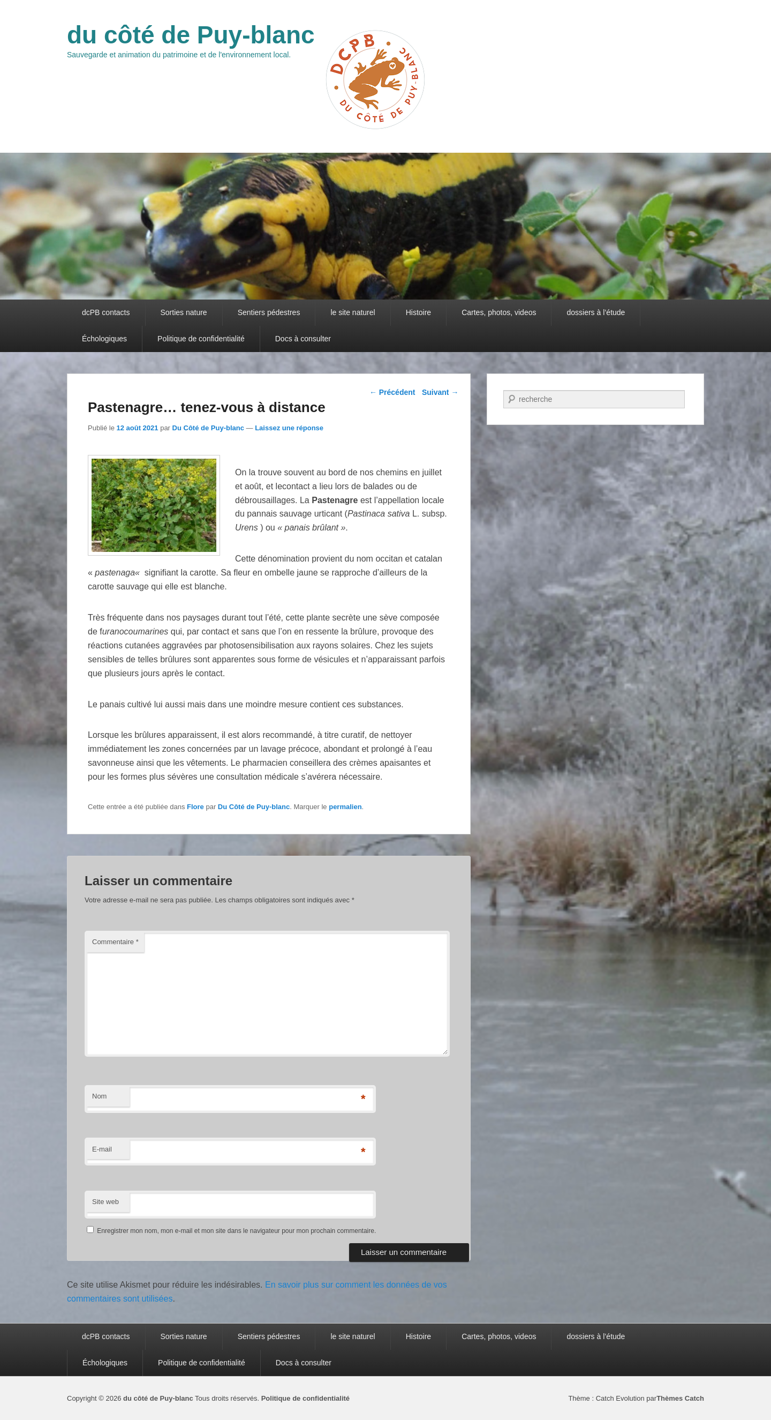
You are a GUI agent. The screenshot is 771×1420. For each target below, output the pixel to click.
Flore (195, 807)
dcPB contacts (106, 312)
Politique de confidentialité (201, 338)
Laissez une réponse (289, 428)
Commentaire (115, 942)
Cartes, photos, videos (499, 312)
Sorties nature (184, 312)
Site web (105, 1202)
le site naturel (352, 312)
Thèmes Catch (680, 1398)
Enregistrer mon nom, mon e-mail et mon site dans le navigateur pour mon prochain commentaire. (236, 1231)
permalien (345, 807)
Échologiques (104, 338)
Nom (99, 1096)
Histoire (418, 312)
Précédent (392, 392)
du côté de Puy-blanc (191, 35)
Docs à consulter (303, 338)
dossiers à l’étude (595, 312)
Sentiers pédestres (269, 312)
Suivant (440, 392)
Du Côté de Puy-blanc (208, 428)
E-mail (102, 1149)
